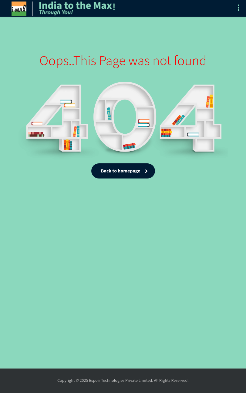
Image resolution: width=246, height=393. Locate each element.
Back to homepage (123, 171)
